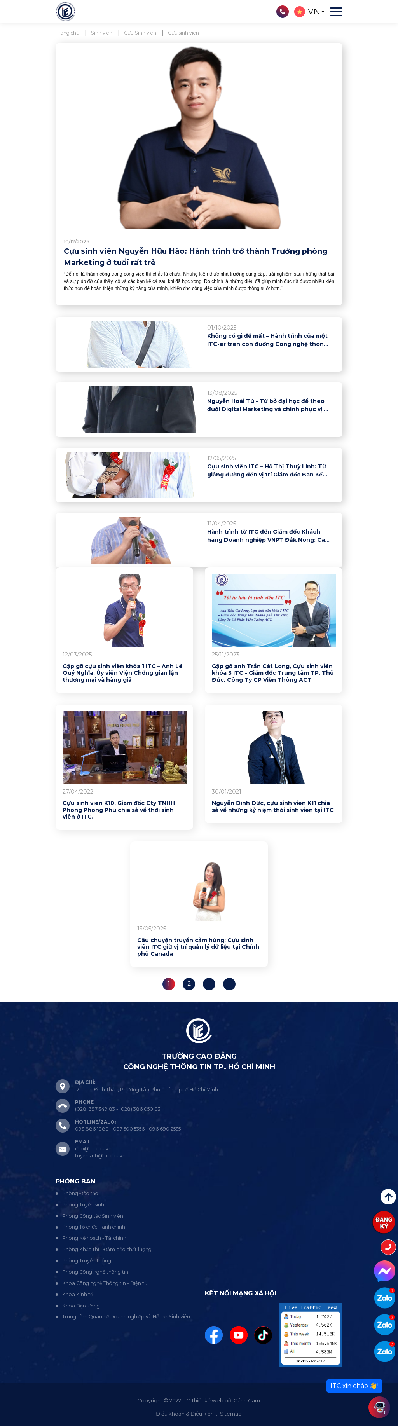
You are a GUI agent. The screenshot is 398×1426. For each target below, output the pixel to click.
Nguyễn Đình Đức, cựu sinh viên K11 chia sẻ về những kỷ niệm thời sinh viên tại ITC (273, 806)
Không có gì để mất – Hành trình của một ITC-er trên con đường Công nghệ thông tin (267, 340)
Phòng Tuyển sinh (83, 1205)
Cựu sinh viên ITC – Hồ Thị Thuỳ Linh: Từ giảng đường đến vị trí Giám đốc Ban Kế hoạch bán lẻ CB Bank (266, 471)
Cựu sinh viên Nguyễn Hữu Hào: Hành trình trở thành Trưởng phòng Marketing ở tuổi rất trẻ (195, 256)
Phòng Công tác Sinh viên (92, 1216)
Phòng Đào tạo (80, 1193)
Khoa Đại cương (81, 1306)
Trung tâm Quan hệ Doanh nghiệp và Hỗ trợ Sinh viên (126, 1317)
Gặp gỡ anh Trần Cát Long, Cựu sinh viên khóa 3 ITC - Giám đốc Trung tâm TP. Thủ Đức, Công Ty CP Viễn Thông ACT (273, 673)
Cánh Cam (247, 1400)
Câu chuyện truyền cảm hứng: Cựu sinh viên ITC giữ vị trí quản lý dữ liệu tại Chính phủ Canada (198, 947)
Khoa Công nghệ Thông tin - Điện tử (104, 1283)
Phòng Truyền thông (86, 1261)
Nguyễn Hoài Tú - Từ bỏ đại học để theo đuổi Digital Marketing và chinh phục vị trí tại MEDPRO (268, 406)
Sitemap (231, 1413)
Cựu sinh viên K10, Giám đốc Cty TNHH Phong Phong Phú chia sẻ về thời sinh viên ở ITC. (119, 810)
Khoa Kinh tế (77, 1294)
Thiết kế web (207, 1400)
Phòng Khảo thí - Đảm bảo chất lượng (107, 1249)
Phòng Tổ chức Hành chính (93, 1227)
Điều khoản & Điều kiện (185, 1413)
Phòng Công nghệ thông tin (95, 1272)
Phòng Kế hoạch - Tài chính (94, 1238)
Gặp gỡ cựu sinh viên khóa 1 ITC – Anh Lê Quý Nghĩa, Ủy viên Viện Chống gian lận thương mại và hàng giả (123, 673)
